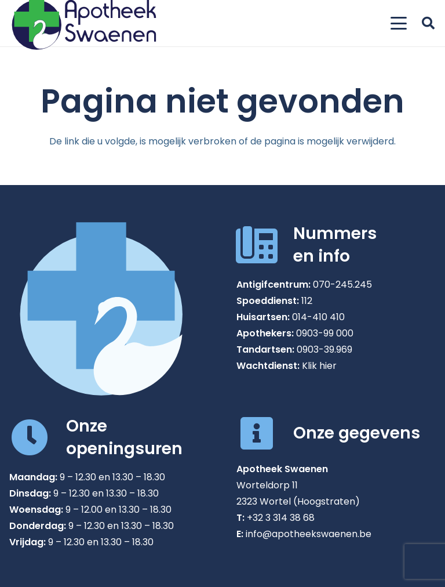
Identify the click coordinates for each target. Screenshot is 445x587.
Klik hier (319, 365)
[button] (398, 23)
